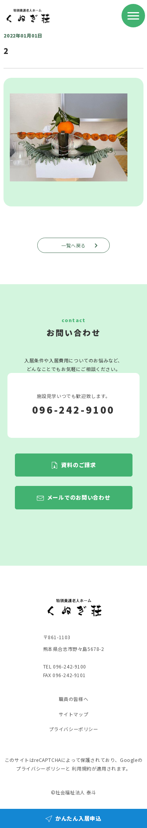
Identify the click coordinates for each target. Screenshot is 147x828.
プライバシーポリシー (73, 729)
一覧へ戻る (80, 245)
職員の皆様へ (74, 698)
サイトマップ (74, 714)
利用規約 (81, 768)
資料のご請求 (78, 465)
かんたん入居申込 (78, 818)
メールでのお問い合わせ (79, 498)
